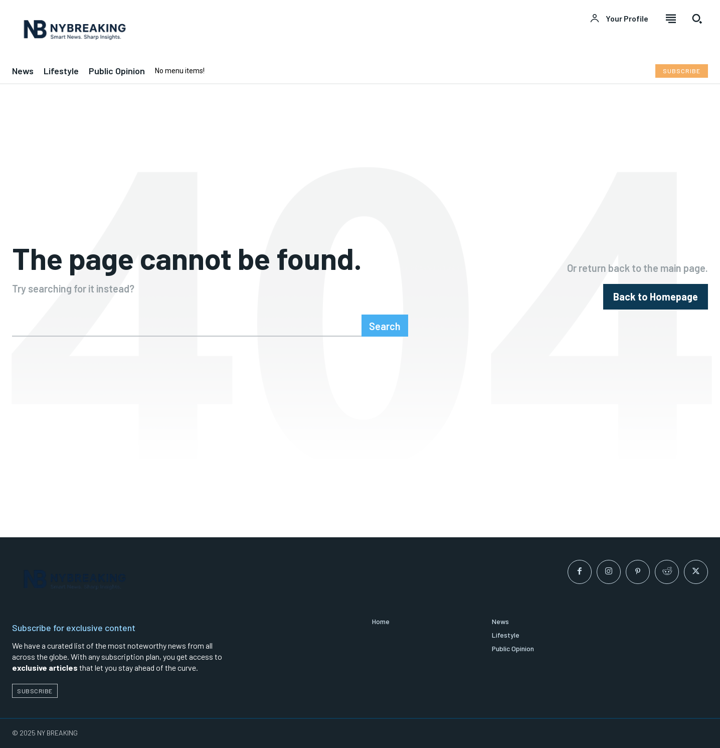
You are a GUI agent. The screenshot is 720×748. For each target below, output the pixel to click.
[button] (697, 19)
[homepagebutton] (655, 297)
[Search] (385, 326)
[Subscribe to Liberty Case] (681, 71)
